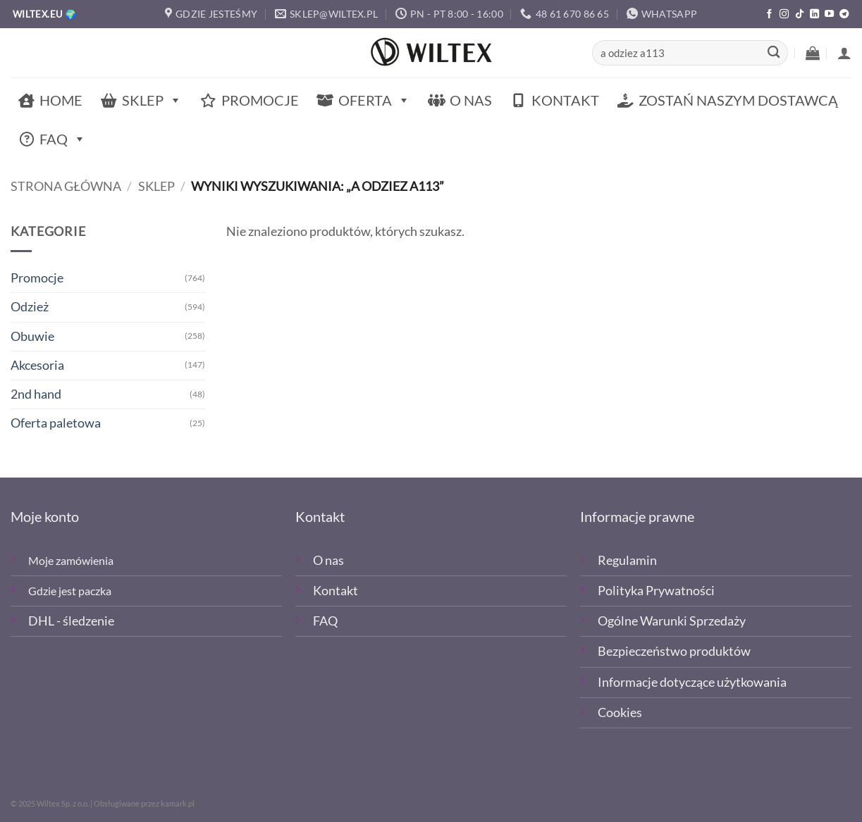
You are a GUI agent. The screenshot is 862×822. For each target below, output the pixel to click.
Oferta (374, 100)
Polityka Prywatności (656, 590)
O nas (471, 100)
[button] (813, 52)
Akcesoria (37, 365)
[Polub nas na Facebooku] (769, 14)
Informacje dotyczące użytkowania (692, 682)
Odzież (30, 306)
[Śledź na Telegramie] (844, 14)
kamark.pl (178, 803)
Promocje (260, 100)
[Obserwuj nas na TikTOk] (799, 14)
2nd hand (36, 394)
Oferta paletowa (56, 423)
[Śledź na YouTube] (829, 14)
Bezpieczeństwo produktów (674, 651)
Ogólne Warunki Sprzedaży (672, 621)
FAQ (62, 139)
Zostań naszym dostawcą (738, 100)
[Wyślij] (774, 53)
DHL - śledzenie (71, 621)
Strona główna (66, 186)
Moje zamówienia (70, 560)
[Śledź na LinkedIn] (814, 14)
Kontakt (565, 100)
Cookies (620, 712)
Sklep (152, 100)
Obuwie (32, 336)
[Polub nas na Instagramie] (784, 14)
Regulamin (627, 560)
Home (60, 100)
